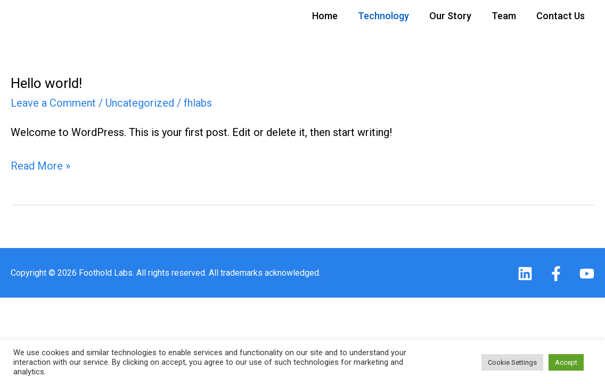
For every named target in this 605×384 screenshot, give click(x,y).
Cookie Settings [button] (512, 362)
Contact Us (560, 15)
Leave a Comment (53, 103)
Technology (383, 15)
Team (504, 15)
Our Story (450, 15)
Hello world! (46, 83)
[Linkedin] (525, 273)
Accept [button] (566, 362)
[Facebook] (556, 273)
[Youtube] (586, 273)
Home (325, 15)
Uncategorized (139, 103)
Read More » (40, 164)
